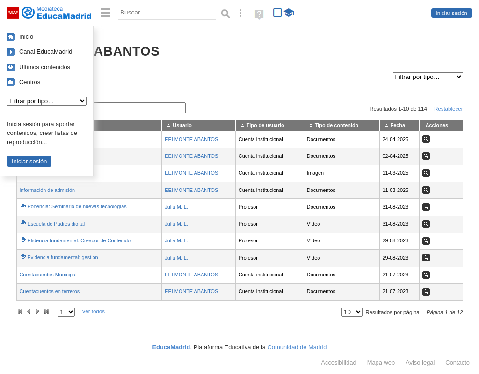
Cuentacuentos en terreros (50, 291)
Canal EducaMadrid (45, 51)
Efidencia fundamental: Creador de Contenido (79, 240)
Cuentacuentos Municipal (48, 274)
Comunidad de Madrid (297, 347)
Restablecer (448, 109)
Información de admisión (47, 190)
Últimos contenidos (44, 67)
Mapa (381, 362)
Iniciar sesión (451, 13)
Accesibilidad (338, 362)
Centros (29, 81)
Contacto (457, 362)
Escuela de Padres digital (56, 223)
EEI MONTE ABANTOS (191, 139)
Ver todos (93, 311)
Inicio (26, 36)
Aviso (420, 362)
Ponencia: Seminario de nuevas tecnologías (77, 206)
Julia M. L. (176, 207)
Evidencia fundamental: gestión (63, 257)
